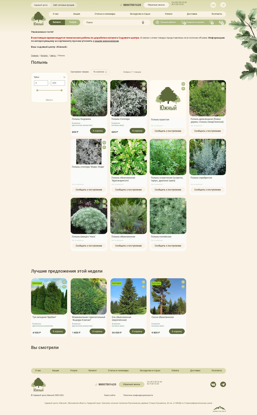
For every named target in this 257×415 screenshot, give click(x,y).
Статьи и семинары (105, 14)
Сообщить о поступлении (168, 131)
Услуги (72, 22)
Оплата (168, 14)
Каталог (57, 22)
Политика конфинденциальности (138, 395)
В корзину (98, 130)
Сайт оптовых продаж (63, 5)
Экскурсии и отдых (140, 14)
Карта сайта (109, 395)
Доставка (192, 14)
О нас (56, 14)
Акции (76, 14)
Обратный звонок (156, 5)
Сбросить (49, 100)
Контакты (217, 14)
